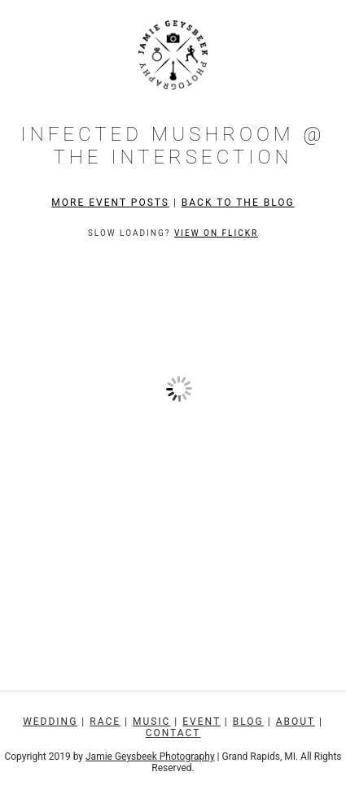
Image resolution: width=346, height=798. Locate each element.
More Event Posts (110, 202)
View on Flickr (216, 233)
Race (105, 721)
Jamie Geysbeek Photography (150, 756)
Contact (173, 733)
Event (201, 721)
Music (151, 721)
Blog (248, 721)
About (295, 721)
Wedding (50, 721)
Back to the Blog (238, 202)
